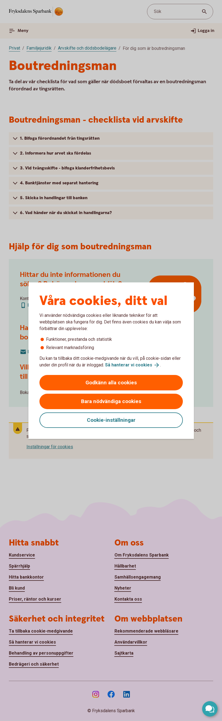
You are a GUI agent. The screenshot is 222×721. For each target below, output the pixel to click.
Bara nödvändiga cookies (111, 401)
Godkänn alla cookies (111, 382)
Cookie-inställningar (111, 420)
